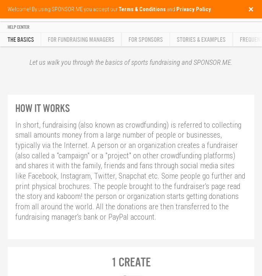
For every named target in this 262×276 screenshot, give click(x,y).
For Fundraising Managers (81, 40)
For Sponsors (146, 40)
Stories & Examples (201, 40)
